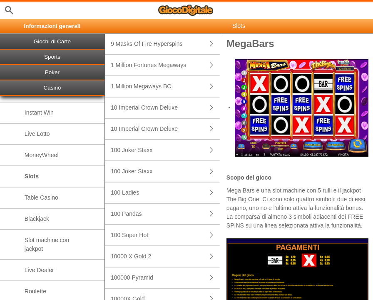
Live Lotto (37, 133)
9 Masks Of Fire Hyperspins (165, 44)
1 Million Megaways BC (165, 86)
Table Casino (41, 197)
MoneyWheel (42, 155)
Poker (52, 72)
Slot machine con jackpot (47, 244)
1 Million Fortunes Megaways (165, 65)
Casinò (52, 88)
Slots (32, 176)
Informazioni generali (52, 26)
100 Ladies (165, 192)
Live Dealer (39, 270)
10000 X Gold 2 (165, 256)
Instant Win (39, 112)
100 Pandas (165, 214)
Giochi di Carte (52, 41)
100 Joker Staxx (165, 150)
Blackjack (37, 218)
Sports (52, 57)
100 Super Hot (165, 235)
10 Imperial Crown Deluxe (165, 108)
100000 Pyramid (165, 278)
